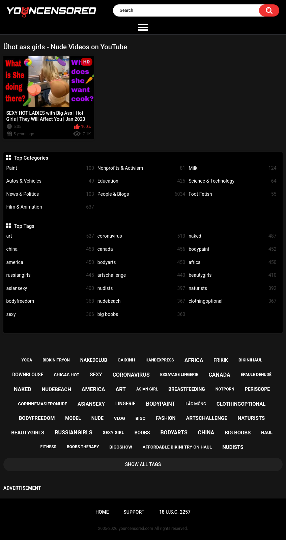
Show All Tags (143, 464)
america (50, 262)
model (73, 418)
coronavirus (141, 236)
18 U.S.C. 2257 (175, 512)
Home (102, 512)
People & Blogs (141, 194)
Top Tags (24, 226)
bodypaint (232, 249)
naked (232, 236)
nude (97, 418)
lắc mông (195, 404)
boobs (142, 432)
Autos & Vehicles (50, 181)
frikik (220, 360)
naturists (232, 288)
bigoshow (120, 447)
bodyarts (141, 262)
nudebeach (141, 301)
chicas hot (67, 374)
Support (133, 512)
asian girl (147, 389)
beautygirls (232, 275)
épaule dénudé (256, 374)
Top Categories (31, 158)
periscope (257, 389)
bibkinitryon (56, 360)
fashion (166, 418)
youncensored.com (136, 528)
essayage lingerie (179, 374)
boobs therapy (83, 446)
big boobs (141, 314)
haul (267, 432)
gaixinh (126, 359)
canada (141, 249)
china (50, 249)
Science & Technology (232, 181)
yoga (26, 360)
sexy (50, 314)
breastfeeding (186, 389)
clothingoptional (232, 301)
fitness (48, 446)
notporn (225, 389)
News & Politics (50, 194)
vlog (119, 418)
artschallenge (141, 275)
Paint (50, 168)
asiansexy (50, 288)
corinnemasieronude (42, 403)
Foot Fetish (232, 194)
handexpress (160, 360)
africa (232, 262)
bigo (141, 418)
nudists (141, 288)
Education (141, 181)
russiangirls (50, 275)
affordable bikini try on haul (177, 447)
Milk (232, 168)
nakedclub (93, 360)
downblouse (27, 374)
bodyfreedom (50, 301)
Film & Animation (50, 207)
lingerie (125, 403)
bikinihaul (250, 359)
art (50, 236)
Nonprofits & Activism (141, 168)
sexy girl (113, 432)
